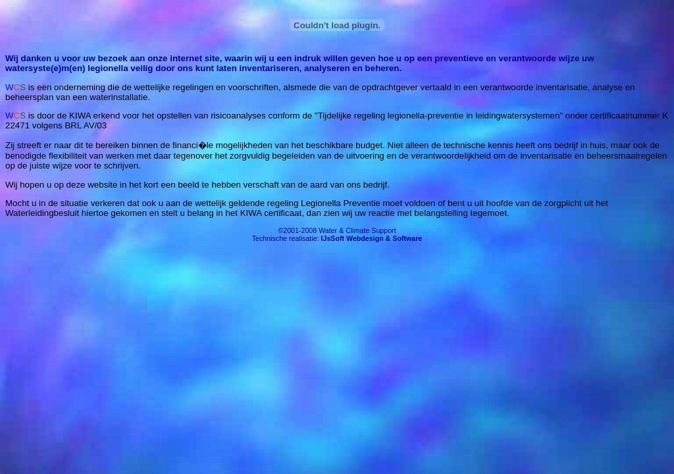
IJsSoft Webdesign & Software (372, 238)
